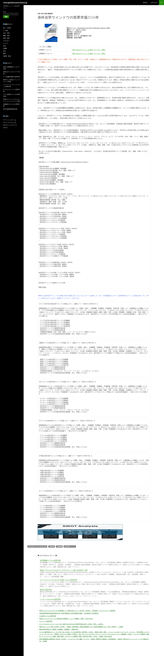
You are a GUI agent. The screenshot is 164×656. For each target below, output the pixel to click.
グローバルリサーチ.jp (9, 122)
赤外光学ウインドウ (70, 546)
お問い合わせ (154, 2)
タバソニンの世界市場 (45, 621)
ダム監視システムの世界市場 (47, 616)
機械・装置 (6, 35)
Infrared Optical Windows (37, 546)
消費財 (5, 48)
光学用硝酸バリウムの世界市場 (50, 560)
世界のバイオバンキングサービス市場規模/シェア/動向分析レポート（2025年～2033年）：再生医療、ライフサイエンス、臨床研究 (77, 610)
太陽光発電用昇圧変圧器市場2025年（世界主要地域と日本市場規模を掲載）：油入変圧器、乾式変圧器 (68, 613)
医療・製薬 (6, 38)
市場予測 (51, 546)
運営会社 (145, 2)
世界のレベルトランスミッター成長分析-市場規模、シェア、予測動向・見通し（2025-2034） (66, 618)
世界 (39, 13)
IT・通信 (5, 30)
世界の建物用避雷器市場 (10, 109)
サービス (5, 43)
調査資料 (50, 13)
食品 (4, 51)
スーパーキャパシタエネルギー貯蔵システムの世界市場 (58, 580)
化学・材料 (6, 33)
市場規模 (59, 546)
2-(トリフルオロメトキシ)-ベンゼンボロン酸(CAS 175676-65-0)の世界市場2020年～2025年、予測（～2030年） (71, 624)
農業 (4, 53)
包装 (4, 46)
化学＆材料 (44, 13)
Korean (5, 127)
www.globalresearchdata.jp (15, 2)
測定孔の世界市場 (46, 589)
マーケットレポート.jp (9, 120)
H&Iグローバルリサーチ (10, 125)
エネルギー (6, 41)
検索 (4, 12)
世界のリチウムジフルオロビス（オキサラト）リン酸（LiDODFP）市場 (63, 570)
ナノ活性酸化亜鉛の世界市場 (11, 76)
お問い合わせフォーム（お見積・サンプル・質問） (89, 50)
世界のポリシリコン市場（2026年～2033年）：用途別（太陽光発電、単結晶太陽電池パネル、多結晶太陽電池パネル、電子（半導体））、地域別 (81, 626)
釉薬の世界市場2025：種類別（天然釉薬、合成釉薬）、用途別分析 (58, 629)
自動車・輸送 (7, 56)
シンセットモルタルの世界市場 (50, 599)
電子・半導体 (7, 28)
